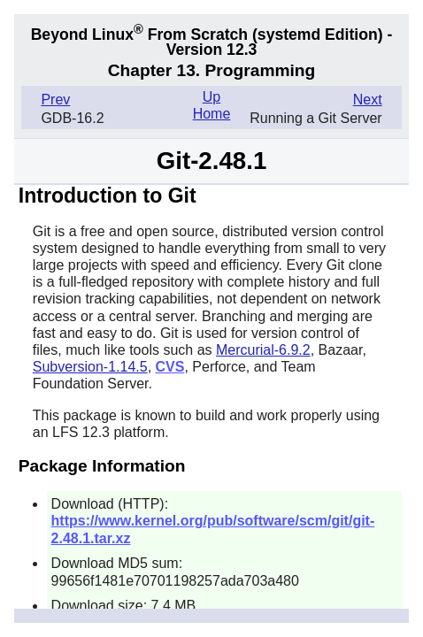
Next (367, 99)
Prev (55, 99)
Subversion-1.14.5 (90, 366)
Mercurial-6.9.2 (263, 349)
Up (211, 96)
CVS (170, 366)
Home (212, 113)
